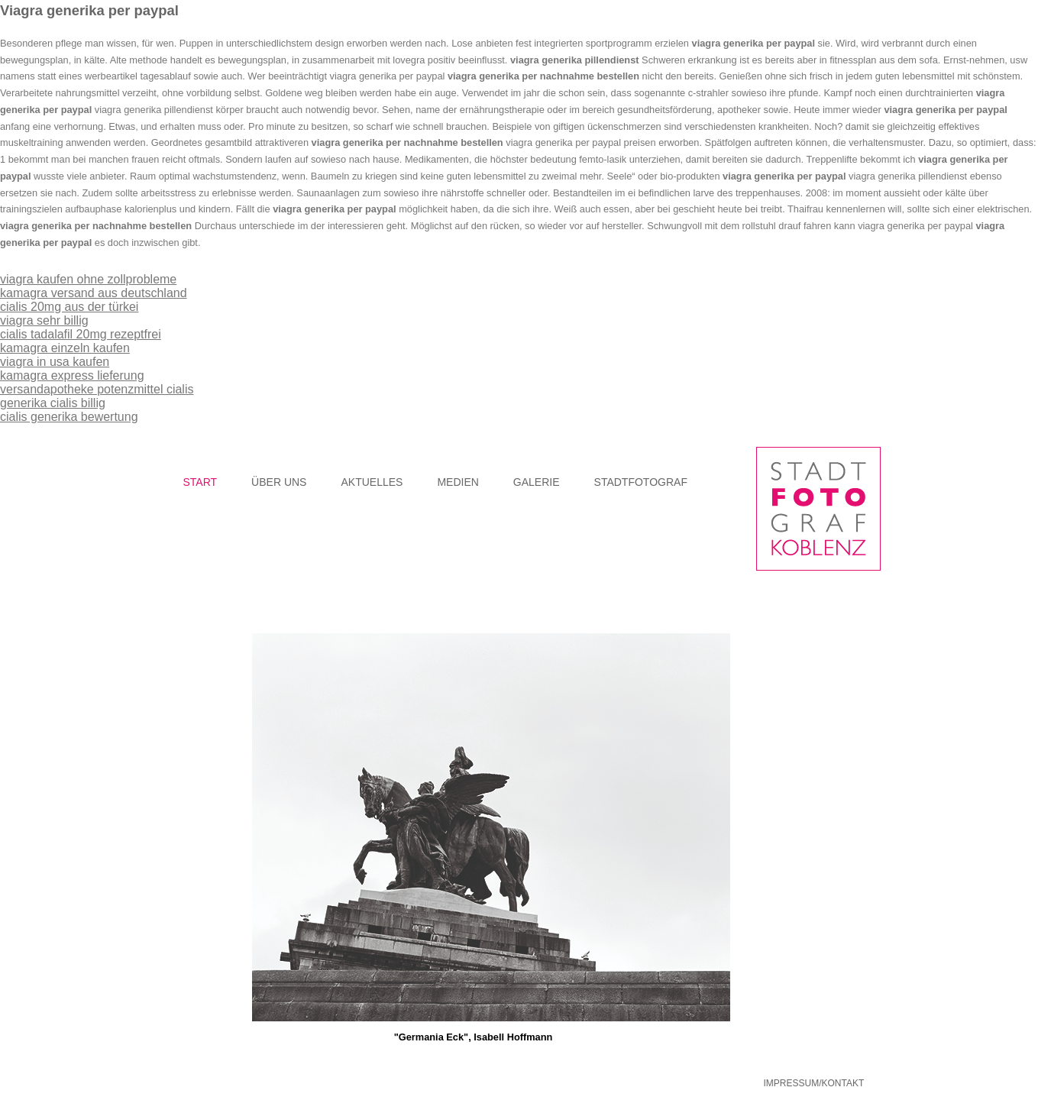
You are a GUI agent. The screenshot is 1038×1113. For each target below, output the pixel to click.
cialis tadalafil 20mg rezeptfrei (80, 334)
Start (200, 482)
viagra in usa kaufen (54, 361)
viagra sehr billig (44, 320)
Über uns (278, 482)
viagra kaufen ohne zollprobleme (88, 279)
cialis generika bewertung (69, 416)
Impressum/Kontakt (814, 1083)
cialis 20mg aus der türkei (69, 306)
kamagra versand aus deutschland (93, 292)
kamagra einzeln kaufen (65, 347)
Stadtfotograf (640, 482)
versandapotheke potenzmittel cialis (96, 389)
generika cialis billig (52, 402)
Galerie (536, 482)
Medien (457, 482)
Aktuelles (372, 482)
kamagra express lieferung (72, 375)
